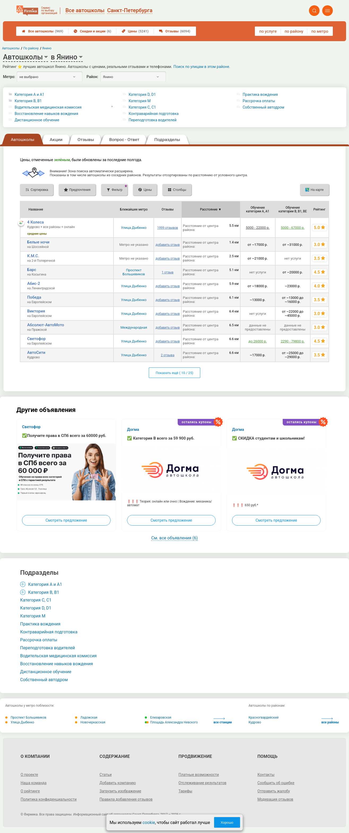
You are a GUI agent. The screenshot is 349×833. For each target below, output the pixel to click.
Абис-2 (33, 283)
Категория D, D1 (142, 94)
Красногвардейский (263, 717)
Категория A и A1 (29, 94)
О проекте (29, 774)
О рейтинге (30, 791)
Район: (92, 77)
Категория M (140, 101)
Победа (34, 297)
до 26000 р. (257, 341)
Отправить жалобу (274, 791)
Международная (133, 327)
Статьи (105, 774)
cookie (148, 822)
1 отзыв (167, 272)
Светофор (36, 338)
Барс (31, 269)
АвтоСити (36, 352)
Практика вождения (260, 94)
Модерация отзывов (275, 799)
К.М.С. (33, 256)
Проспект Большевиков (134, 272)
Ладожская (86, 717)
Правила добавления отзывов (125, 799)
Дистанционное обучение (37, 120)
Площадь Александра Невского (171, 722)
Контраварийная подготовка (154, 113)
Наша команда (34, 783)
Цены (135, 31)
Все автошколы (42, 31)
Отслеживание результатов (202, 783)
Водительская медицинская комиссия (48, 107)
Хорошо (227, 823)
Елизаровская (158, 717)
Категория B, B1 (28, 101)
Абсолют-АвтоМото (45, 325)
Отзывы (174, 31)
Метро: (9, 77)
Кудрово (254, 722)
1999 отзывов (167, 228)
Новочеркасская (90, 722)
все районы (330, 721)
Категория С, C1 (142, 107)
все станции (222, 721)
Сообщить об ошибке (276, 783)
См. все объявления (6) (174, 537)
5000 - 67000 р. (293, 228)
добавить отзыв (167, 245)
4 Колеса (35, 222)
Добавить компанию (117, 783)
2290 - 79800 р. (293, 341)
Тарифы (185, 791)
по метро (319, 31)
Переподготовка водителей (153, 120)
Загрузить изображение (120, 791)
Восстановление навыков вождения (46, 113)
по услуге (268, 31)
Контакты (266, 774)
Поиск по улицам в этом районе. (201, 67)
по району (294, 31)
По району (31, 48)
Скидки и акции (92, 31)
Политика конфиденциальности (49, 799)
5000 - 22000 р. (258, 228)
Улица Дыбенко (134, 228)
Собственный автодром (263, 107)
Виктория (36, 311)
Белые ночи (38, 242)
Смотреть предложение (66, 520)
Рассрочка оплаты (259, 101)
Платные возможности (198, 774)
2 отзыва (167, 355)
